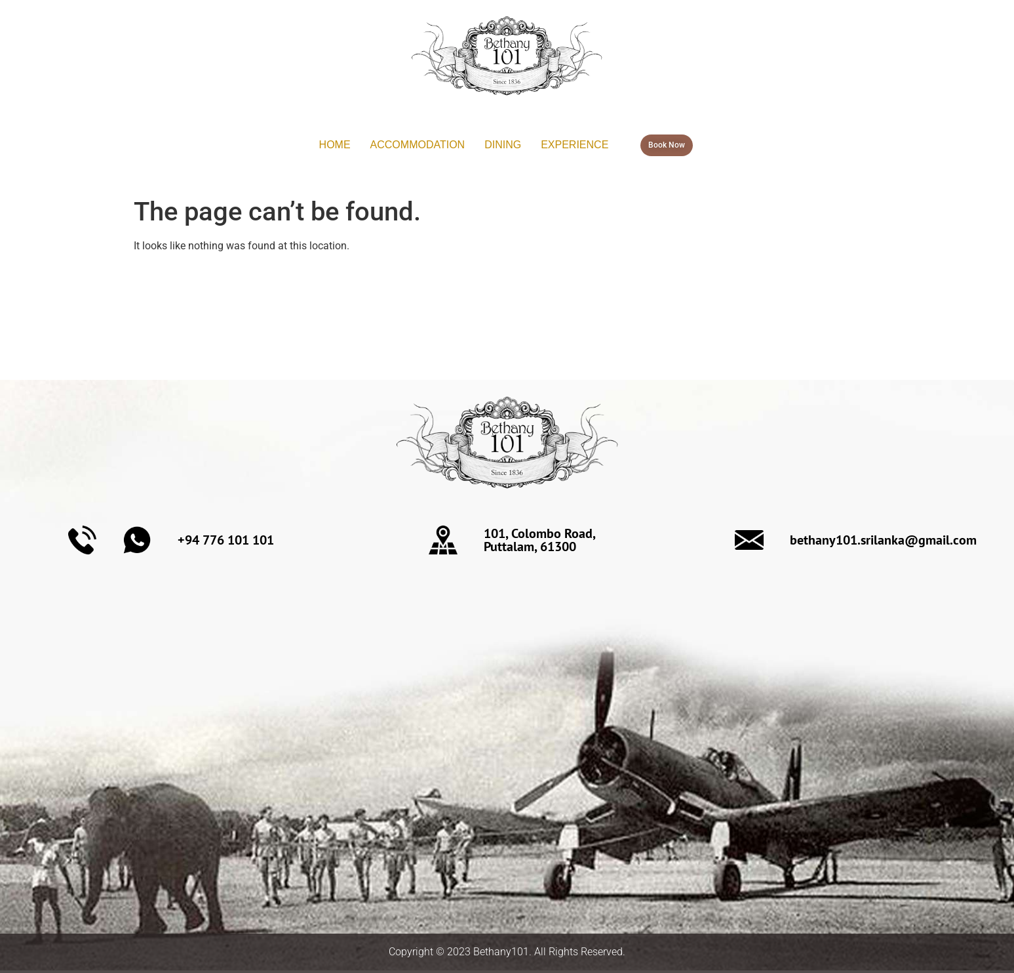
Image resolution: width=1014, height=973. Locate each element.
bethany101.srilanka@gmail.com (883, 540)
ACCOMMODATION (417, 144)
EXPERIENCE (574, 144)
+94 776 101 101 (226, 540)
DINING (502, 144)
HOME (335, 144)
